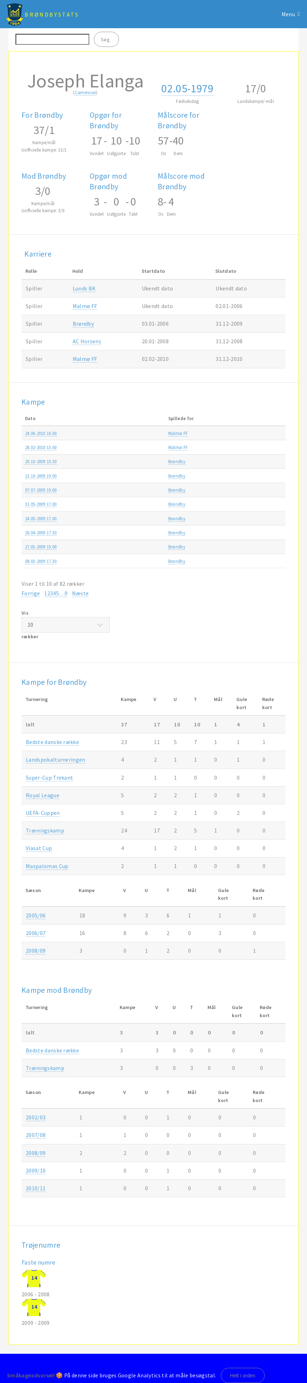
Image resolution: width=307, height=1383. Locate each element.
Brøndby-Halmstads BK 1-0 (140, 546)
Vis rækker (66, 625)
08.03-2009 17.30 (41, 561)
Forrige (31, 593)
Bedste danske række (52, 741)
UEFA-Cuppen (43, 812)
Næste (80, 593)
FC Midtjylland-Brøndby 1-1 (140, 561)
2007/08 (36, 1134)
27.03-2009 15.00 (41, 546)
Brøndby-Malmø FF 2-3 (135, 447)
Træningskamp (233, 433)
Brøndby (83, 323)
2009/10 (272, 447)
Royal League (42, 795)
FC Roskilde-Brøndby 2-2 (137, 476)
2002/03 (36, 1117)
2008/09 (272, 504)
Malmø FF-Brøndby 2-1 (135, 433)
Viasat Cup (39, 848)
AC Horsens (87, 341)
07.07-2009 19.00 (41, 490)
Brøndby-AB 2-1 (128, 461)
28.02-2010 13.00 (41, 447)
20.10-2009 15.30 (41, 461)
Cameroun (85, 92)
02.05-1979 (187, 88)
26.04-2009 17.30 (41, 532)
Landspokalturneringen (55, 759)
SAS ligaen (229, 504)
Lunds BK (84, 288)
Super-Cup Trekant (49, 777)
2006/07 (36, 932)
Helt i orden (242, 1375)
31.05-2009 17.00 (41, 504)
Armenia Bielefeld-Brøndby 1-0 (143, 490)
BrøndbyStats (52, 14)
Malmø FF (85, 305)
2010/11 (272, 433)
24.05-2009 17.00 (41, 518)
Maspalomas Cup (47, 865)
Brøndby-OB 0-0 (129, 532)
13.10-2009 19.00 (41, 476)
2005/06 (36, 915)
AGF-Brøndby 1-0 (130, 518)
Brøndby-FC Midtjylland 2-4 (140, 504)
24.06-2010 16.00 (41, 433)
